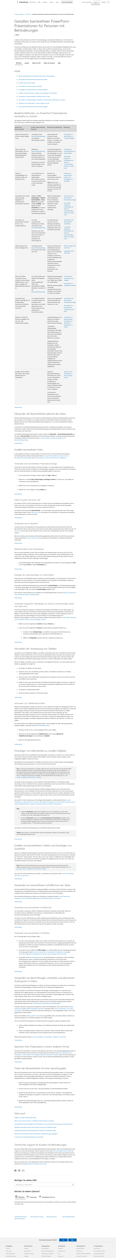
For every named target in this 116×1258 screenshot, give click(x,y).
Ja (63, 1240)
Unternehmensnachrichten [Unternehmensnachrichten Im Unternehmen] (99, 1253)
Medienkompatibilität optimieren (35, 1008)
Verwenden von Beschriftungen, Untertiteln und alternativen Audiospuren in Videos (42, 100)
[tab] (19, 63)
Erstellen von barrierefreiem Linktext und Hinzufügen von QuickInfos (38, 93)
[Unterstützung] (23, 2)
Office (39, 2)
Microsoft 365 (32, 2)
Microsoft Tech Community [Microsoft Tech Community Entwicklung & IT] (81, 1256)
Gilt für (17, 35)
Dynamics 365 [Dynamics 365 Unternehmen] (60, 1256)
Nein (72, 1240)
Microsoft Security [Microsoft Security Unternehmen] (61, 1251)
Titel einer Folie (35, 512)
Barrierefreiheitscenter (69, 1216)
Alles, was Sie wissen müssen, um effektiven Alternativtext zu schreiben (34, 1121)
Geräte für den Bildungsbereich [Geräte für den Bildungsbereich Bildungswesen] (48, 1251)
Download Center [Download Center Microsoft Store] (27, 1251)
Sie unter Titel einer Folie (33, 538)
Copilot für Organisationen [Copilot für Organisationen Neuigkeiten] (11, 1256)
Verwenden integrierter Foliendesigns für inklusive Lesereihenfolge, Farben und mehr (42, 954)
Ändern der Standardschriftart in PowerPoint (48, 898)
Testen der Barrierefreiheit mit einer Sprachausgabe (33, 106)
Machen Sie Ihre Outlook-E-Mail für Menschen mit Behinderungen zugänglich (36, 1134)
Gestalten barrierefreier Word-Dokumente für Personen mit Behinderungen (35, 1127)
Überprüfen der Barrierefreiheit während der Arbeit (33, 79)
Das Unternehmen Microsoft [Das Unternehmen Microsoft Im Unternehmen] (99, 1251)
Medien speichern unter (32, 1016)
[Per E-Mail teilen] (22, 1170)
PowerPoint (28, 14)
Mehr (57, 2)
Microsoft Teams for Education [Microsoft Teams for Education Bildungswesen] (47, 1253)
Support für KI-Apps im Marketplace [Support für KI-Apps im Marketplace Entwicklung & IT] (83, 1253)
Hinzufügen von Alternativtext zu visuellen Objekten (33, 89)
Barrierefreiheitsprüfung (38, 136)
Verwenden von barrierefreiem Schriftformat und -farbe (34, 96)
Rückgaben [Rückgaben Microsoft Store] (26, 1256)
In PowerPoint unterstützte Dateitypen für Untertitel (28, 1137)
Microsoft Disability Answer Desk (62, 1151)
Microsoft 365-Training (36, 1216)
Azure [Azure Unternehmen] (59, 1253)
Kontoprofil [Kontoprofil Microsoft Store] (26, 1248)
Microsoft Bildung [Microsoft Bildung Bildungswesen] (45, 1248)
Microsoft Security (51, 1216)
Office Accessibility (19, 14)
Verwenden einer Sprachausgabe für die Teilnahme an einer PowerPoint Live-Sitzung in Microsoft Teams (43, 1124)
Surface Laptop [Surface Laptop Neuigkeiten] (9, 1251)
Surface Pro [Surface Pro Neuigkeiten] (8, 1248)
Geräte (51, 2)
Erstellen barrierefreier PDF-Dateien (49, 1054)
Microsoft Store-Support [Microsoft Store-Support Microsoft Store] (29, 1253)
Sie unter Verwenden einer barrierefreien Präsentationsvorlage (49, 952)
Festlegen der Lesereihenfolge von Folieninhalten (69, 151)
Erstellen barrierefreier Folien (27, 83)
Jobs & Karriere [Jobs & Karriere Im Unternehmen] (97, 1248)
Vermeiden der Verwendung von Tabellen (30, 86)
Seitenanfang (18, 407)
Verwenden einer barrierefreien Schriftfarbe (68, 222)
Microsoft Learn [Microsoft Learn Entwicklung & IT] (79, 1251)
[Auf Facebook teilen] (15, 1170)
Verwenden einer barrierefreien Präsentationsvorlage (70, 198)
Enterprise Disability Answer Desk (37, 1164)
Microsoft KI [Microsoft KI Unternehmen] (60, 1248)
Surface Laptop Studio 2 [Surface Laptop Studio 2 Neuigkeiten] (10, 1253)
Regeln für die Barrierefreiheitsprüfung (25, 1117)
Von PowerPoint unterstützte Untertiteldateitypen (46, 1003)
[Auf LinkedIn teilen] (18, 1170)
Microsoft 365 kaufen (67, 2)
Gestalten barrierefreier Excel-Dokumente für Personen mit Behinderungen (35, 1130)
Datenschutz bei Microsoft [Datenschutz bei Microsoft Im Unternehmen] (99, 1256)
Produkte (45, 2)
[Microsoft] (11, 2)
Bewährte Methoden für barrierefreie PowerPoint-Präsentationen (37, 76)
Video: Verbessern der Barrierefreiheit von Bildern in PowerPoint (43, 804)
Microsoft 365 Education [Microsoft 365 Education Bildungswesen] (46, 1256)
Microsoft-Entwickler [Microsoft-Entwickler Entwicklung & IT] (80, 1248)
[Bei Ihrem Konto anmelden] (105, 2)
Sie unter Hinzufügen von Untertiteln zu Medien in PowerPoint (48, 1037)
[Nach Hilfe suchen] (96, 2)
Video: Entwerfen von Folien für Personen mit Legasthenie (50, 458)
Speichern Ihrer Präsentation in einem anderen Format (34, 103)
